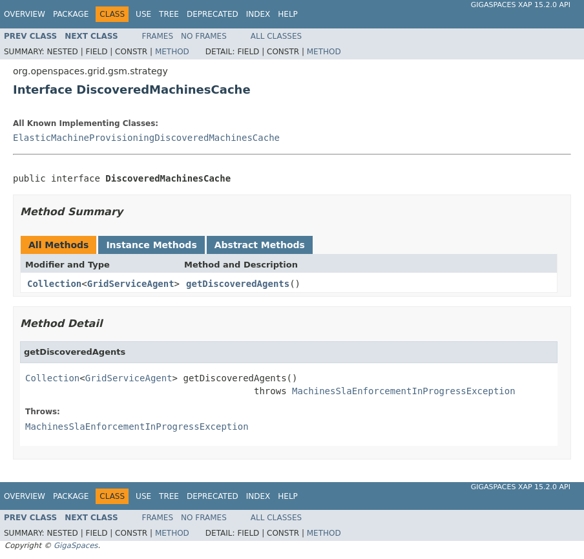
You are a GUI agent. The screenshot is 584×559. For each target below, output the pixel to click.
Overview (24, 14)
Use (143, 14)
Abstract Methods (259, 245)
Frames (158, 36)
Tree (169, 14)
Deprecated (212, 14)
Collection (54, 284)
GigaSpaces (76, 545)
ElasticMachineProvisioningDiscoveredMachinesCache (146, 137)
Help (288, 14)
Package (71, 14)
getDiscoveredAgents (237, 284)
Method (172, 51)
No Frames (204, 36)
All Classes (276, 36)
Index (258, 14)
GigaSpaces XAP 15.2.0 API (520, 5)
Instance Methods (151, 245)
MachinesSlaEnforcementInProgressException (404, 391)
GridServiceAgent (130, 284)
